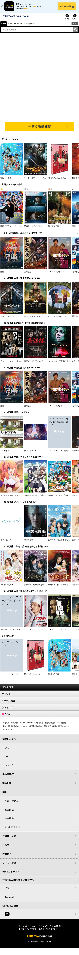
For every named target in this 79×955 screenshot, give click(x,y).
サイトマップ (7, 731)
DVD (5, 26)
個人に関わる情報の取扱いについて (15, 728)
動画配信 (6, 785)
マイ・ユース (5, 542)
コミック (23, 26)
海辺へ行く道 (5, 180)
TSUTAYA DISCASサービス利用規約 (31, 725)
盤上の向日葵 (53, 228)
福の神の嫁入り (6, 587)
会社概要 (6, 725)
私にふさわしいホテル (57, 180)
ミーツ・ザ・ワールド (9, 676)
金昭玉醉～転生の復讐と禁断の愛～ (62, 587)
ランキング (39, 709)
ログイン (75, 21)
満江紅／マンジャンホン (34, 363)
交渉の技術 (28, 542)
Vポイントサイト (10, 873)
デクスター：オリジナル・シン (36, 631)
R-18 (39, 716)
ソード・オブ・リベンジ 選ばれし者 (39, 180)
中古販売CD (36, 26)
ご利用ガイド (9, 838)
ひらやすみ (4, 453)
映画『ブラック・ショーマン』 (13, 228)
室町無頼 (27, 274)
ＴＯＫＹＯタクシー (56, 274)
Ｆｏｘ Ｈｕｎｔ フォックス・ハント (16, 363)
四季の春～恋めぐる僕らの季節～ (61, 542)
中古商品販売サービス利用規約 (55, 725)
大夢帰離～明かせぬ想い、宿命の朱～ (39, 587)
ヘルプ (5, 847)
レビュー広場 (9, 865)
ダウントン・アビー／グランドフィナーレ (17, 631)
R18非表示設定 (12, 829)
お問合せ (6, 856)
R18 (74, 25)
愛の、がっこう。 (31, 453)
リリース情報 (39, 702)
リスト (67, 21)
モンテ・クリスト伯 (32, 318)
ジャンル (39, 696)
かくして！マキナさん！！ (11, 497)
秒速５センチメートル (33, 228)
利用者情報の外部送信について (58, 728)
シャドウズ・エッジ (8, 318)
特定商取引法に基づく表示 (38, 728)
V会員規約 (14, 725)
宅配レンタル (11, 802)
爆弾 (2, 274)
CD (14, 26)
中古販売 (9, 820)
